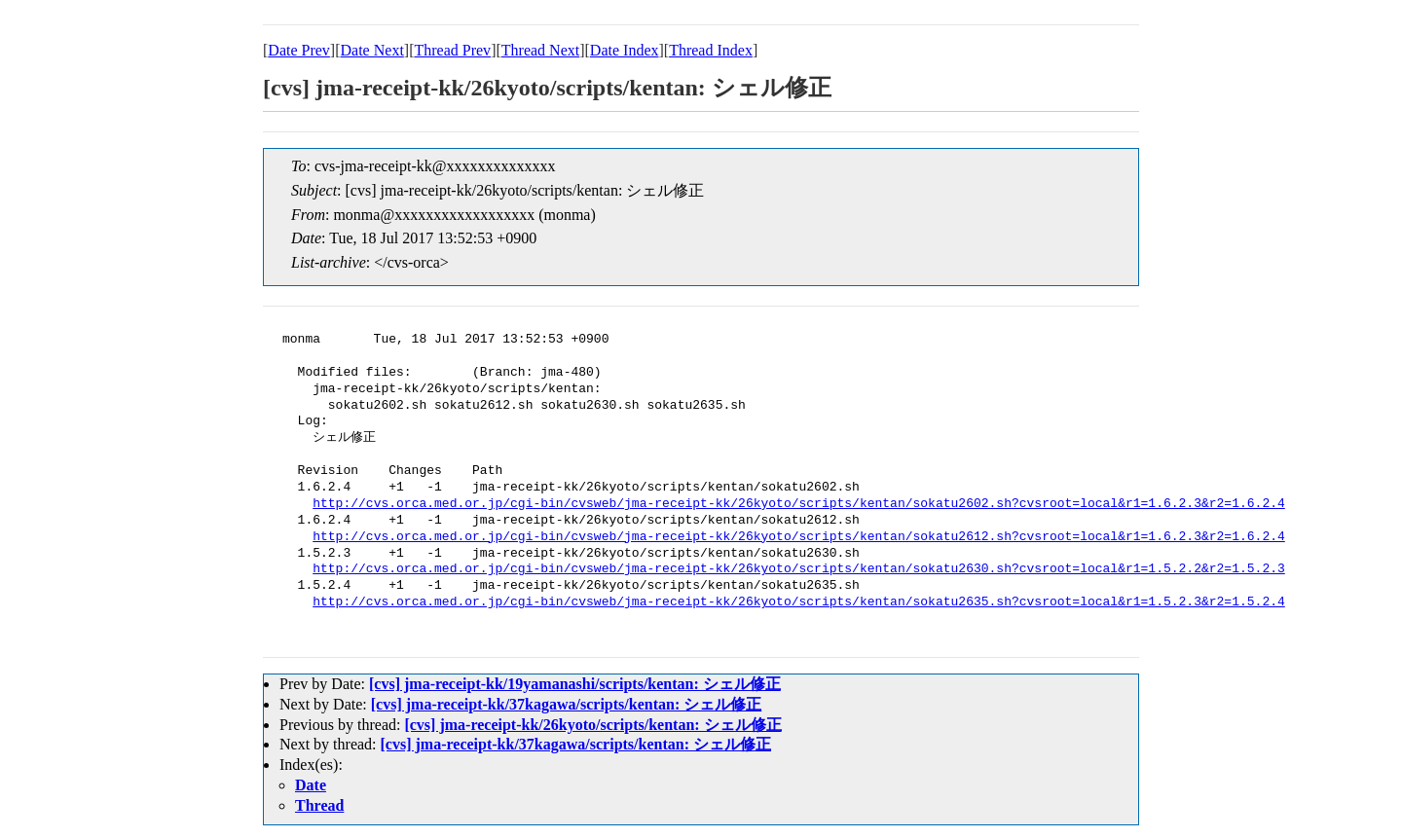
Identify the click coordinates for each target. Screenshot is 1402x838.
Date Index (624, 50)
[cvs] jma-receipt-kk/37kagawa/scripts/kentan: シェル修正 (566, 704)
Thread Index (711, 50)
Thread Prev (452, 50)
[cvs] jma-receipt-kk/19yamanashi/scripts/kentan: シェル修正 (575, 683)
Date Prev (299, 50)
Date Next (372, 50)
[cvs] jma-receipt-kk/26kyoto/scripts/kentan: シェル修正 (592, 724)
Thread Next (540, 50)
